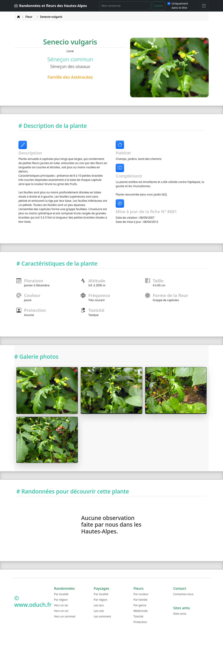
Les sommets (102, 616)
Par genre (139, 605)
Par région (61, 600)
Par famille (140, 600)
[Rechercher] (125, 5)
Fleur (28, 16)
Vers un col (61, 611)
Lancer (158, 6)
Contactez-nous (183, 594)
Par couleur (140, 594)
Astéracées (82, 77)
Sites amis (179, 614)
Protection (140, 622)
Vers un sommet (64, 616)
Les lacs (99, 605)
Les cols (99, 611)
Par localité (61, 594)
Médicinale (140, 611)
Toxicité (138, 616)
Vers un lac (61, 605)
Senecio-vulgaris (51, 16)
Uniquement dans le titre (180, 6)
